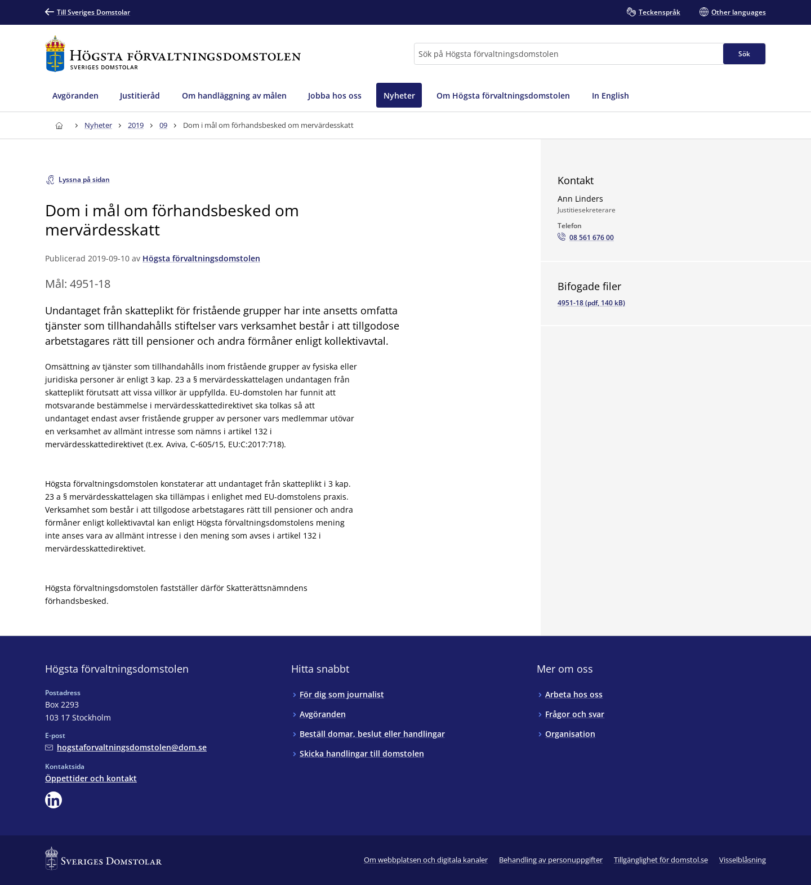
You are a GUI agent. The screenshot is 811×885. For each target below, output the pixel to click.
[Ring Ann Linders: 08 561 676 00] (586, 238)
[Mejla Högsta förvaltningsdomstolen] (126, 747)
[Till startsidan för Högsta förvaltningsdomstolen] (173, 53)
